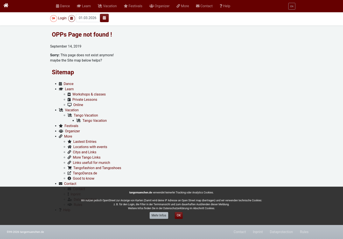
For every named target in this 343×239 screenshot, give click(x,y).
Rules (304, 232)
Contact (240, 232)
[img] (104, 17)
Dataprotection (281, 232)
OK (179, 215)
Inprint (258, 232)
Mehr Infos (159, 215)
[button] (84, 6)
